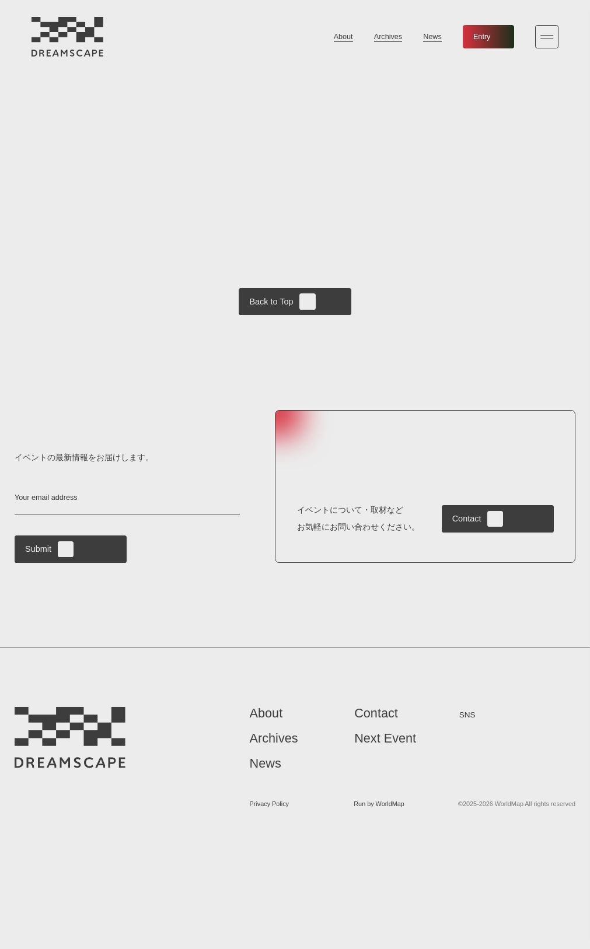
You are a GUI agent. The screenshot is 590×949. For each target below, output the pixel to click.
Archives (388, 37)
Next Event (385, 739)
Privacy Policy (269, 804)
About (343, 37)
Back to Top (282, 301)
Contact (478, 519)
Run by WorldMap (379, 804)
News (432, 37)
